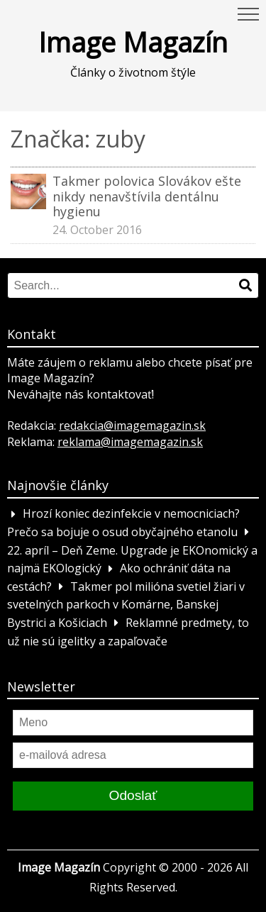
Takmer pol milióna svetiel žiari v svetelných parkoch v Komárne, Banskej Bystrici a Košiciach (126, 604)
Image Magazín (133, 41)
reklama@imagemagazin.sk (130, 442)
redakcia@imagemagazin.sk (132, 425)
